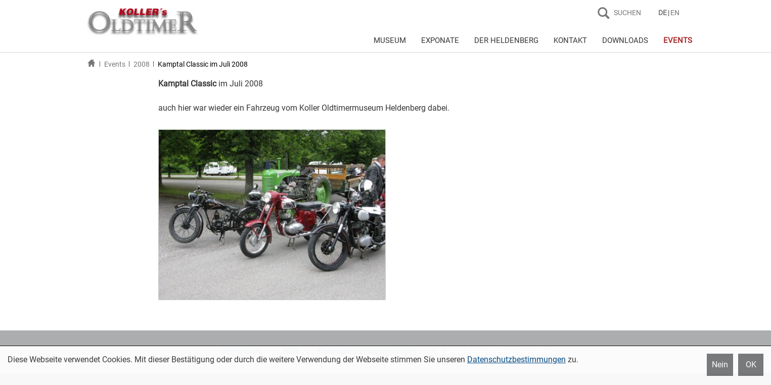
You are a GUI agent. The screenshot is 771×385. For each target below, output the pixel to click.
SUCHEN (627, 13)
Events (114, 64)
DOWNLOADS (625, 40)
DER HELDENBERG (506, 40)
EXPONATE (440, 40)
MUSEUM (390, 40)
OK (751, 364)
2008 (141, 64)
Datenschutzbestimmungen (516, 359)
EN (674, 13)
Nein (720, 364)
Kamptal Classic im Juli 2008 (203, 64)
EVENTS (677, 40)
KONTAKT (570, 40)
